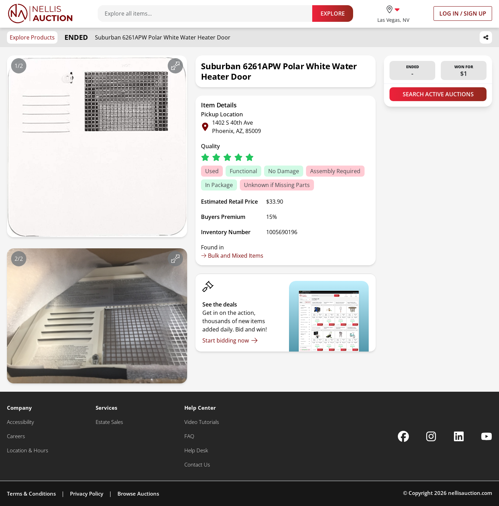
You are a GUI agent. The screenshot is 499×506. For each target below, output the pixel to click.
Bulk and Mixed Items (232, 255)
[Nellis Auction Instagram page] (431, 436)
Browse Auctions (138, 493)
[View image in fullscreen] (175, 65)
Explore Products (32, 37)
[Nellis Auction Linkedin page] (458, 436)
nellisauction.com (470, 492)
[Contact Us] (197, 464)
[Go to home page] (40, 13)
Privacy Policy (86, 493)
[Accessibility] (20, 422)
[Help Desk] (196, 450)
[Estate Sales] (109, 422)
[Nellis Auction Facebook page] (403, 436)
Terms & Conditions (31, 493)
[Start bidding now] (230, 340)
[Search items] (208, 13)
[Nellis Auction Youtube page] (486, 436)
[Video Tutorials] (201, 422)
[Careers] (16, 436)
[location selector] (393, 13)
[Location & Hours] (27, 450)
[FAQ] (189, 436)
